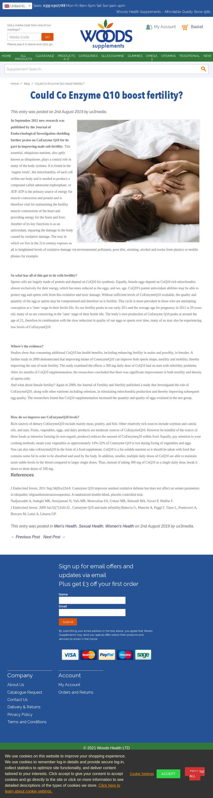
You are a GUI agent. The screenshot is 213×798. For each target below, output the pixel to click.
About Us (15, 684)
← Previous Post (25, 537)
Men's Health (65, 526)
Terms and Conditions (27, 722)
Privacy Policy (19, 714)
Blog (27, 83)
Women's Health (119, 526)
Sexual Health (91, 526)
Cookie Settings (142, 774)
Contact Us (17, 699)
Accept (168, 774)
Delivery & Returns (24, 707)
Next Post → (54, 537)
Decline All (197, 774)
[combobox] (17, 5)
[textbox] (17, 6)
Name (64, 594)
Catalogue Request (24, 692)
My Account (69, 684)
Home (15, 83)
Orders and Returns (75, 692)
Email (63, 606)
